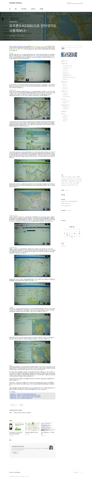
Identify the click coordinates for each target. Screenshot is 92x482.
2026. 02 (72, 227)
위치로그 (33, 9)
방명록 (41, 9)
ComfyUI (65, 69)
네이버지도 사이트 (19, 152)
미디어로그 (24, 9)
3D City (65, 87)
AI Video (65, 72)
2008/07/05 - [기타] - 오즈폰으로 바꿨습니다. (21, 398)
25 (71, 236)
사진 (63, 99)
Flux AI (65, 70)
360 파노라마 (66, 101)
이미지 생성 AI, (70, 179)
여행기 (65, 121)
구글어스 (64, 91)
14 (79, 233)
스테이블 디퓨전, (64, 181)
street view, (78, 181)
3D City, (76, 185)
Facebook (63, 210)
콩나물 (23, 54)
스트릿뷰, (70, 183)
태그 (16, 9)
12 (74, 233)
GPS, (66, 176)
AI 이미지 (64, 63)
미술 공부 (65, 115)
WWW (65, 117)
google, (74, 176)
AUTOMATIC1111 (67, 67)
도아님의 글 (32, 388)
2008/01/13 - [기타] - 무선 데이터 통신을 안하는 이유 (23, 394)
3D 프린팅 (66, 109)
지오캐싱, (63, 176)
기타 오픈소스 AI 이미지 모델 (69, 77)
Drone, (66, 183)
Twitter (69, 210)
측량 (65, 85)
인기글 (66, 190)
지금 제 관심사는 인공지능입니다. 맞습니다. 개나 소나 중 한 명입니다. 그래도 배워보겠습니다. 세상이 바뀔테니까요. (30, 449)
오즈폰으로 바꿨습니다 (18, 46)
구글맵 (17, 308)
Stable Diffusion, (72, 181)
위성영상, (78, 176)
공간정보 (64, 81)
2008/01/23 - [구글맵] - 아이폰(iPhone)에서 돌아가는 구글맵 (25, 395)
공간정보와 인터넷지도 (15, 3)
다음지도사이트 (17, 249)
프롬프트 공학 (66, 74)
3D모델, (77, 183)
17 (69, 235)
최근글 (62, 190)
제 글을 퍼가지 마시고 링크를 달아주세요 (69, 201)
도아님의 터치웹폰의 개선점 (38, 57)
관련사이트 (76, 472)
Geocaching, (79, 179)
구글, (74, 183)
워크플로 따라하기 (67, 75)
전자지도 (65, 88)
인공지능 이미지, (71, 185)
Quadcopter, (64, 179)
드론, (75, 179)
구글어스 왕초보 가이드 (65, 203)
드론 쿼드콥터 (65, 105)
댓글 (10, 440)
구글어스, (70, 176)
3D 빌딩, (63, 183)
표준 (64, 83)
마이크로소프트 (67, 96)
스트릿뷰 (65, 95)
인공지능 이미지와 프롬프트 (14, 472)
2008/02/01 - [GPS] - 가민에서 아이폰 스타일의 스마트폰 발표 (25, 396)
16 (67, 235)
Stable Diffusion (67, 65)
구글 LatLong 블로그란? (66, 205)
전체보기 (64, 61)
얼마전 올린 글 (44, 217)
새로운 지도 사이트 (30, 91)
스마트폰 (65, 119)
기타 (63, 113)
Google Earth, (64, 185)
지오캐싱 (64, 111)
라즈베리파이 (66, 107)
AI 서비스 (65, 79)
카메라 (65, 102)
